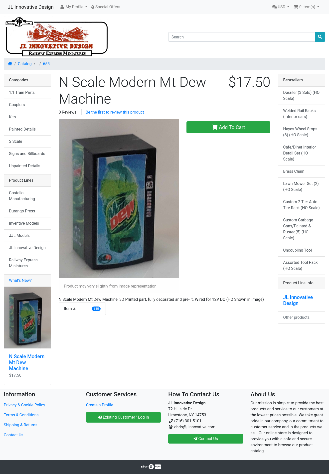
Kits (12, 117)
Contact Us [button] (205, 438)
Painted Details (22, 129)
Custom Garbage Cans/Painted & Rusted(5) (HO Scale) (298, 229)
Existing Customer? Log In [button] (123, 417)
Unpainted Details (24, 165)
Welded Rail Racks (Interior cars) (299, 113)
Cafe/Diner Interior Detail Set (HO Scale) (299, 153)
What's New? (20, 280)
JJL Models (19, 235)
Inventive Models (24, 223)
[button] (73, 7)
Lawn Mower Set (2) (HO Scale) (301, 186)
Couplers (17, 104)
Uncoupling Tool (297, 250)
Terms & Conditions (21, 415)
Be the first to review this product (115, 112)
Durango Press (22, 211)
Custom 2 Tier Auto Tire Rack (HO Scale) (301, 204)
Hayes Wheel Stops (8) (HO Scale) (300, 132)
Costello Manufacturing (22, 195)
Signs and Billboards (27, 153)
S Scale (15, 141)
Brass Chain (293, 171)
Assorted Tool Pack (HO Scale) (300, 265)
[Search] (241, 37)
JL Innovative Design (31, 7)
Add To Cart (228, 127)
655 (46, 63)
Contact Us (13, 435)
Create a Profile (99, 405)
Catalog (25, 63)
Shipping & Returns (20, 425)
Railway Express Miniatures (23, 263)
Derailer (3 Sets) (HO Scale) (301, 95)
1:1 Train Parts (22, 92)
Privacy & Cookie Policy (24, 405)
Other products (296, 317)
